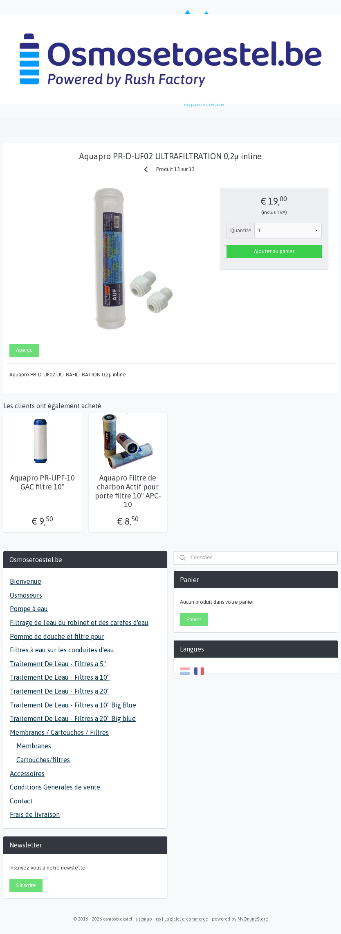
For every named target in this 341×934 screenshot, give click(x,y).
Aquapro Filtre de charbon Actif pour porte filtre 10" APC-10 (128, 491)
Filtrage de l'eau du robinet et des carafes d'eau (79, 622)
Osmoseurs (26, 595)
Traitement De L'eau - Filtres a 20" (60, 691)
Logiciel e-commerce (186, 918)
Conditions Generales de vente (55, 787)
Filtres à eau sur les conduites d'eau (62, 650)
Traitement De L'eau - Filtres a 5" (58, 663)
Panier (193, 619)
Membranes (33, 745)
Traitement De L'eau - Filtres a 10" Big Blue (73, 705)
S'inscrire (26, 885)
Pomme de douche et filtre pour (57, 636)
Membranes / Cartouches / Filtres (59, 732)
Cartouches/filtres (43, 759)
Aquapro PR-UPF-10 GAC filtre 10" (42, 482)
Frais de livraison (35, 814)
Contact (21, 801)
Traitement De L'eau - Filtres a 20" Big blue (73, 718)
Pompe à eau (29, 608)
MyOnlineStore (253, 918)
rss (158, 918)
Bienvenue (25, 581)
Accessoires (27, 773)
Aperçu (24, 350)
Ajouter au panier (274, 251)
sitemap (144, 918)
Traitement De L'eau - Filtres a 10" (60, 677)
